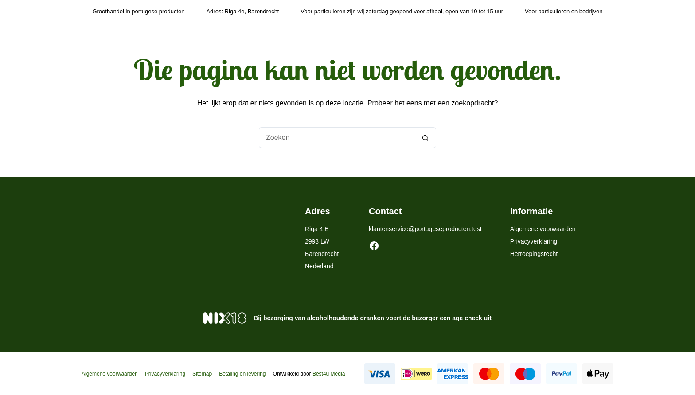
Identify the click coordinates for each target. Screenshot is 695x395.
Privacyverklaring (534, 241)
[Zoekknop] (425, 137)
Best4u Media (328, 374)
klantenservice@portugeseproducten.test (425, 228)
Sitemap (202, 374)
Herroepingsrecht (534, 253)
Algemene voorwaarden (543, 228)
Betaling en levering (242, 374)
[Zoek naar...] (337, 137)
